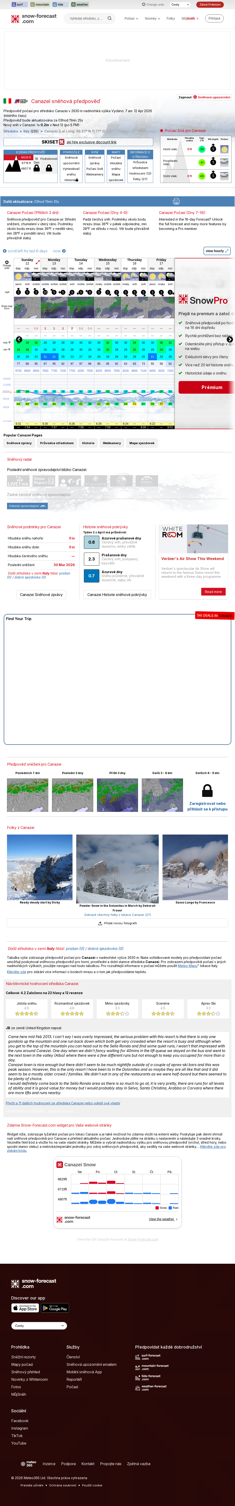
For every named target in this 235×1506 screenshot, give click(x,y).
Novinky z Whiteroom (29, 1379)
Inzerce (49, 1463)
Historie (71, 180)
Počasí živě (94, 169)
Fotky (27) (140, 179)
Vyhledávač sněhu (71, 171)
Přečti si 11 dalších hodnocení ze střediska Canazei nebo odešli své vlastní (63, 1103)
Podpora (68, 1463)
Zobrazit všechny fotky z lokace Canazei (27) (117, 915)
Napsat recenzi (61, 1111)
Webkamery (94, 174)
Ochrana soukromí (62, 1485)
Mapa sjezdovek (116, 177)
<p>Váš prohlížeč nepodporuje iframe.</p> (117, 1195)
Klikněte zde (16, 972)
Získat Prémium (210, 4)
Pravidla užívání (32, 1485)
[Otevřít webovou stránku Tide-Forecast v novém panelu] (60, 5)
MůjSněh (18, 1394)
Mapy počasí (22, 1364)
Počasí (131, 18)
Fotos (16, 1387)
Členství (73, 1357)
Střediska (10, 131)
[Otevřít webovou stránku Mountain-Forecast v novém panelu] (40, 5)
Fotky (171, 18)
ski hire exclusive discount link (78, 142)
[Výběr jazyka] (180, 4)
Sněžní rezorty (23, 1357)
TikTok (17, 1435)
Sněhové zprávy (94, 160)
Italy (27, 131)
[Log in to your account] (214, 18)
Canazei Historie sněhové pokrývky (117, 594)
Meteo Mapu (187, 966)
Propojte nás (110, 1463)
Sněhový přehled (25, 1372)
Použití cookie (92, 1485)
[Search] (110, 18)
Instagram (19, 1428)
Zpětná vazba (138, 1463)
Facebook (19, 1420)
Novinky (152, 18)
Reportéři (74, 1379)
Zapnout (204, 97)
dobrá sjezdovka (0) (30, 577)
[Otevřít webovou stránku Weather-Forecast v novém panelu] (80, 5)
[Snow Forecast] (33, 18)
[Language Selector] (39, 1326)
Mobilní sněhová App (84, 1372)
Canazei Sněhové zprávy (41, 594)
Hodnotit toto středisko (25, 1111)
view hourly (217, 251)
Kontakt (87, 1463)
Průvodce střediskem (140, 165)
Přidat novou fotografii (117, 923)
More (7, 308)
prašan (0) (75, 948)
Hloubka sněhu (116, 166)
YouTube (18, 1443)
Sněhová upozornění (71, 160)
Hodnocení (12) (140, 173)
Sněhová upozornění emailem (91, 1364)
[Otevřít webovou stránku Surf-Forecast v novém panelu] (19, 5)
